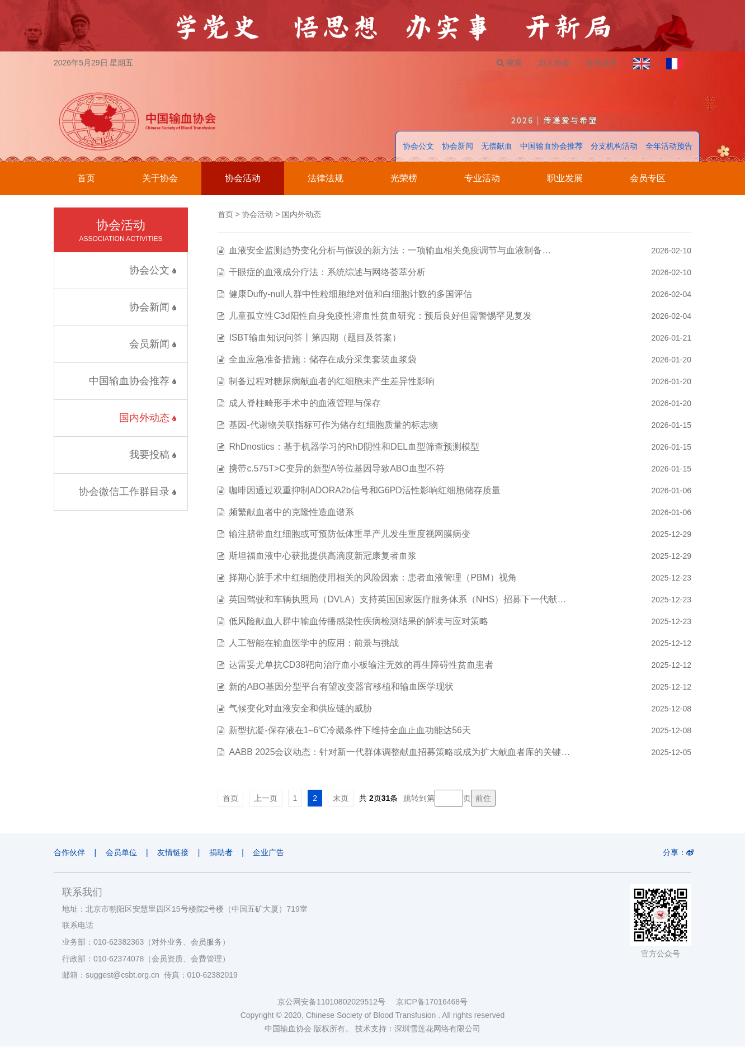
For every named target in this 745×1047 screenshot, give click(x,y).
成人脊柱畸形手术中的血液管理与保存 (305, 403)
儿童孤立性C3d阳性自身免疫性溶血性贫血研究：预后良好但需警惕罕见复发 (380, 316)
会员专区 (648, 178)
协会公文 (418, 146)
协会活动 (243, 178)
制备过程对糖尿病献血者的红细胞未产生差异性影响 (332, 381)
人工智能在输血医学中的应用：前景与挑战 (314, 643)
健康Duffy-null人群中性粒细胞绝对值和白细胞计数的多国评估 (350, 294)
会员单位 (122, 852)
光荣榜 (403, 178)
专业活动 (482, 178)
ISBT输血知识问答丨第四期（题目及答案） (315, 338)
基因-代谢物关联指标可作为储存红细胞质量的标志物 (333, 425)
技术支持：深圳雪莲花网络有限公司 (417, 1029)
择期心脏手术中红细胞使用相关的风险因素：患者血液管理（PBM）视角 (373, 578)
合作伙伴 (69, 852)
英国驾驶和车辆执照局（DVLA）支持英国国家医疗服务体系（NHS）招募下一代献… (398, 600)
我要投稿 (152, 455)
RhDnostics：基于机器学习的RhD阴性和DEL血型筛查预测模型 (354, 447)
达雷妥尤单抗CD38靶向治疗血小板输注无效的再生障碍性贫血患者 (361, 665)
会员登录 (600, 62)
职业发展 (565, 178)
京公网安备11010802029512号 (336, 1002)
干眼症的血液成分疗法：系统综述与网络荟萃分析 (327, 272)
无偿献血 (496, 146)
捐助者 (222, 852)
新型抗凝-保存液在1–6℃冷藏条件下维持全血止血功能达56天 (350, 730)
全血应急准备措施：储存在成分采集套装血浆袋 (323, 360)
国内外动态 (147, 418)
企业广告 (271, 852)
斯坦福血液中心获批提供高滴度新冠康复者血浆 (323, 556)
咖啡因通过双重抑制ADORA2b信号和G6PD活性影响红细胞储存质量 (365, 491)
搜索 (507, 62)
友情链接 (174, 852)
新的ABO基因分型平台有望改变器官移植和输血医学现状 (341, 687)
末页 (340, 798)
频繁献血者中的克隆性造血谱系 (291, 512)
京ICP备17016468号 (432, 1002)
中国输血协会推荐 (551, 146)
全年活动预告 (668, 146)
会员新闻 (152, 344)
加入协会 (552, 62)
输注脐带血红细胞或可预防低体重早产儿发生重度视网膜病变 (349, 534)
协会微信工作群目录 (127, 492)
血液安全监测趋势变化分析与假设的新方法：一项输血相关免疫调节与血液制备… (390, 251)
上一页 (265, 798)
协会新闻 (457, 146)
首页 (86, 178)
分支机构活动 (614, 146)
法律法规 (325, 178)
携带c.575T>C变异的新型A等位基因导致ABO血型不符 (337, 469)
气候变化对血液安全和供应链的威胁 (300, 709)
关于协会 (160, 178)
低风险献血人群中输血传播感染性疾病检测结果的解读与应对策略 (358, 621)
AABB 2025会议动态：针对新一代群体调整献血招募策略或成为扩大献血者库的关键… (399, 752)
